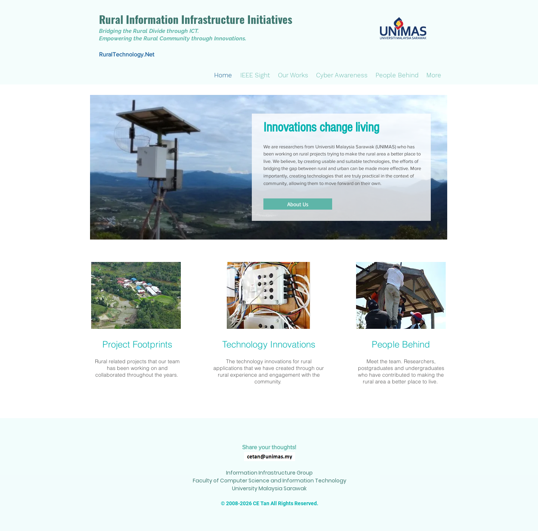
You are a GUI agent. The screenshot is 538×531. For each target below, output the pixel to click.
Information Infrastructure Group (269, 472)
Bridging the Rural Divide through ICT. (149, 31)
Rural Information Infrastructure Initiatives (195, 19)
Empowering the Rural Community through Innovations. (172, 38)
